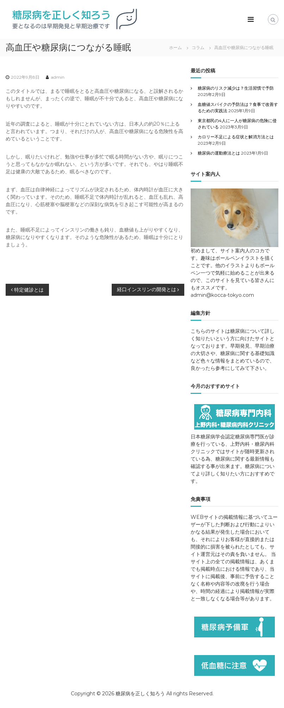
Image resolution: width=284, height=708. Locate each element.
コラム (198, 47)
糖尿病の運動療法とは (219, 153)
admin (57, 77)
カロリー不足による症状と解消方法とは (236, 136)
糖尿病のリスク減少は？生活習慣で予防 (236, 88)
